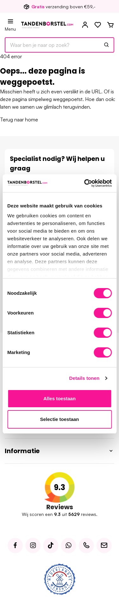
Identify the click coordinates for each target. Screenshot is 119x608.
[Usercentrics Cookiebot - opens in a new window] (85, 183)
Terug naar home (19, 119)
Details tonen (84, 378)
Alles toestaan (59, 398)
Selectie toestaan (59, 419)
